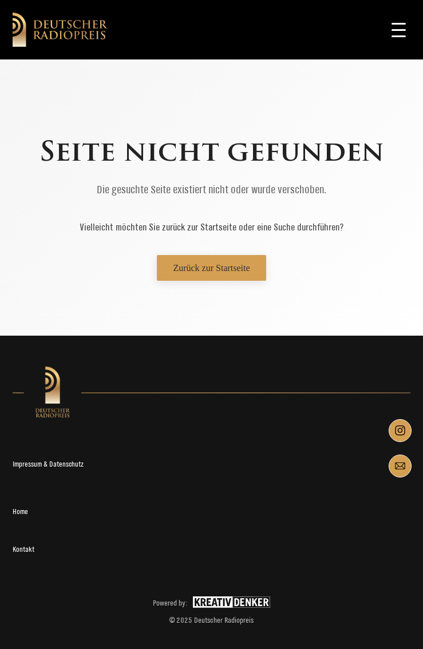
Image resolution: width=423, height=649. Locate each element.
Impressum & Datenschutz (48, 464)
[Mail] (400, 466)
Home (20, 511)
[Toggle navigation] (399, 29)
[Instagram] (400, 430)
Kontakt (23, 549)
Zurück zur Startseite (211, 268)
